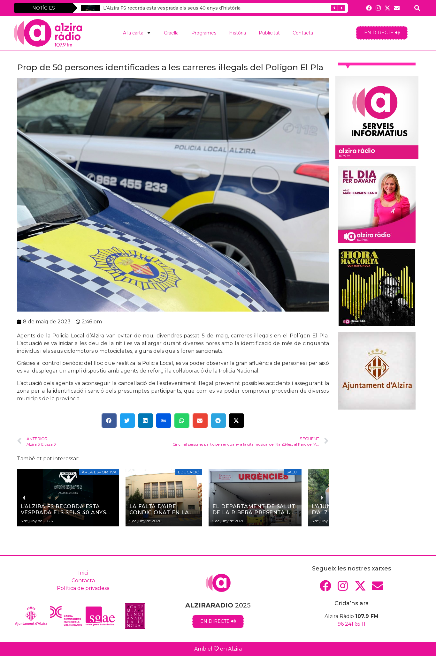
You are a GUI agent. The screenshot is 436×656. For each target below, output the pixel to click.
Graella (171, 33)
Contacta (303, 33)
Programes (203, 33)
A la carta (137, 32)
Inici (83, 573)
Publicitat (269, 33)
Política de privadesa (83, 588)
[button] (109, 420)
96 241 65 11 (351, 624)
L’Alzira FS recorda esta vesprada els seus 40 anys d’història (172, 8)
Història (237, 33)
